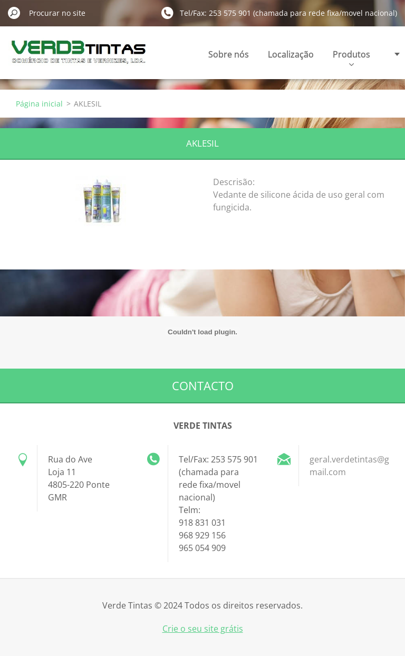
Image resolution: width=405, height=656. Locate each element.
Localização (291, 54)
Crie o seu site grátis (202, 628)
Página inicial (39, 104)
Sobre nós (228, 54)
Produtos (351, 57)
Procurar (14, 12)
